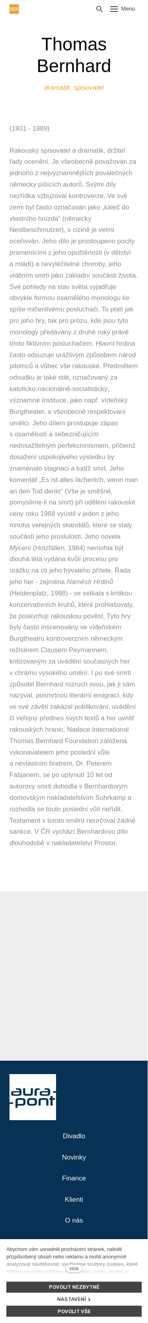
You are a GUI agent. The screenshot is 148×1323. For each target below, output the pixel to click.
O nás (74, 1220)
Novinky (74, 1157)
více (74, 1268)
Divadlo (74, 1136)
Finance (74, 1178)
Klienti (74, 1199)
